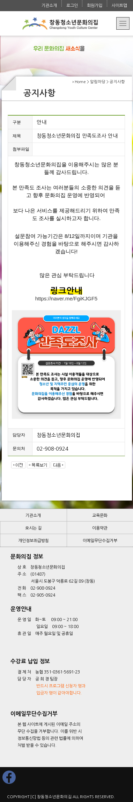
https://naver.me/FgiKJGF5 (66, 298)
